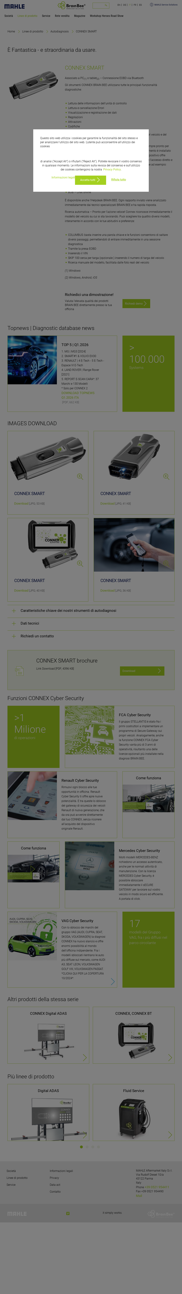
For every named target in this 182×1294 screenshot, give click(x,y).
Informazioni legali (63, 177)
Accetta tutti (87, 180)
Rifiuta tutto (118, 179)
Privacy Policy (112, 169)
